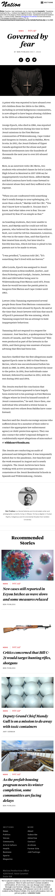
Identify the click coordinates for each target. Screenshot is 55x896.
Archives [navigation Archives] (32, 845)
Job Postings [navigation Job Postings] (34, 852)
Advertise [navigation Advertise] (32, 838)
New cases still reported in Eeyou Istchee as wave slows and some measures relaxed (25, 594)
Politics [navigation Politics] (6, 835)
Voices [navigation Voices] (6, 838)
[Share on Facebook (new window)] (21, 60)
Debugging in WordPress (29, 16)
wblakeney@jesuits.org (17, 442)
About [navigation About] (30, 831)
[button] (47, 3)
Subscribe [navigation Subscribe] (32, 835)
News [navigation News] (5, 831)
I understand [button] (33, 893)
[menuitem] (15, 831)
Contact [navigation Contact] (31, 842)
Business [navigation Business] (7, 852)
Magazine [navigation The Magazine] (7, 859)
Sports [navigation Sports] (6, 856)
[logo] (11, 6)
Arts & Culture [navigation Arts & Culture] (10, 845)
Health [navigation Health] (6, 849)
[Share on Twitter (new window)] (27, 60)
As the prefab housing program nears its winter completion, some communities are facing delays (23, 790)
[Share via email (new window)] (34, 60)
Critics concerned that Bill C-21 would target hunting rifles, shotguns (27, 657)
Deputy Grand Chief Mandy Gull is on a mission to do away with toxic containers (27, 721)
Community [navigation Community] (8, 842)
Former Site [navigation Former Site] (33, 849)
